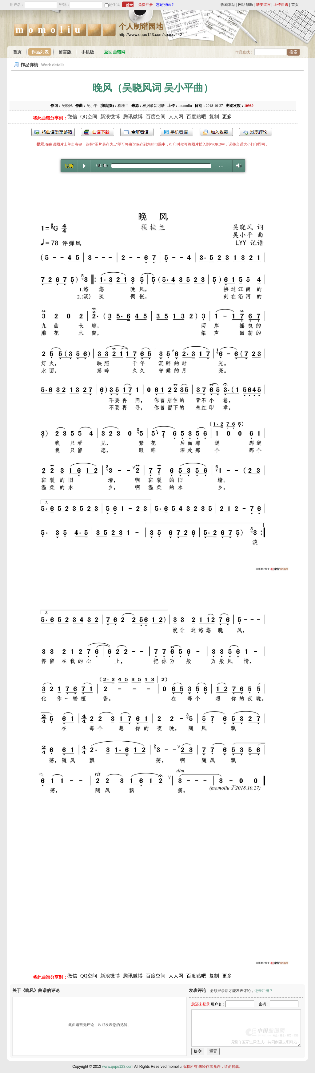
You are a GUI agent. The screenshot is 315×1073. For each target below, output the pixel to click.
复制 (214, 116)
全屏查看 (137, 132)
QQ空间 (88, 116)
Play (84, 165)
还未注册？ (263, 991)
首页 (295, 4)
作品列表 (40, 52)
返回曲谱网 (115, 52)
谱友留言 (263, 4)
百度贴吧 (196, 116)
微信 (72, 116)
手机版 (87, 52)
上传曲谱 (280, 4)
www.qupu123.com (117, 1066)
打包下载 (97, 132)
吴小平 (92, 105)
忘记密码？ (165, 4)
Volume (237, 165)
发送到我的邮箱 (53, 132)
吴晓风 (67, 105)
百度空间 (155, 116)
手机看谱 (176, 132)
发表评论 (255, 132)
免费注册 (145, 4)
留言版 (64, 52)
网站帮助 (245, 4)
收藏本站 (228, 4)
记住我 (114, 4)
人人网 (176, 116)
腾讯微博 (133, 116)
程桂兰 (123, 105)
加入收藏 (216, 132)
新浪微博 (110, 116)
